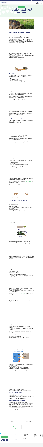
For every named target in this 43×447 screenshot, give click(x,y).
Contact (16, 439)
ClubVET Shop (29, 394)
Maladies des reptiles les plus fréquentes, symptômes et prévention (13, 427)
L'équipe (16, 434)
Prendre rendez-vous (4, 436)
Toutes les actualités (4, 5)
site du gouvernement (28, 181)
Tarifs (15, 437)
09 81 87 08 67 (25, 438)
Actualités (16, 436)
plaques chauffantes (23, 293)
